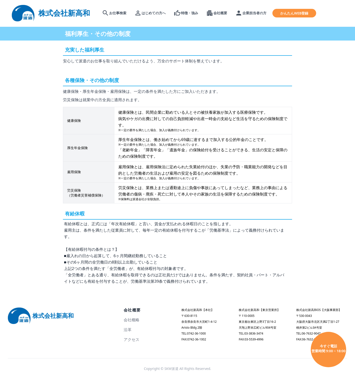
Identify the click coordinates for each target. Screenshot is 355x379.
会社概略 (131, 320)
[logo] (51, 12)
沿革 (128, 329)
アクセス (131, 339)
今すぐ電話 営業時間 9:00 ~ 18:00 (328, 348)
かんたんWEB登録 (294, 13)
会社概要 (132, 310)
